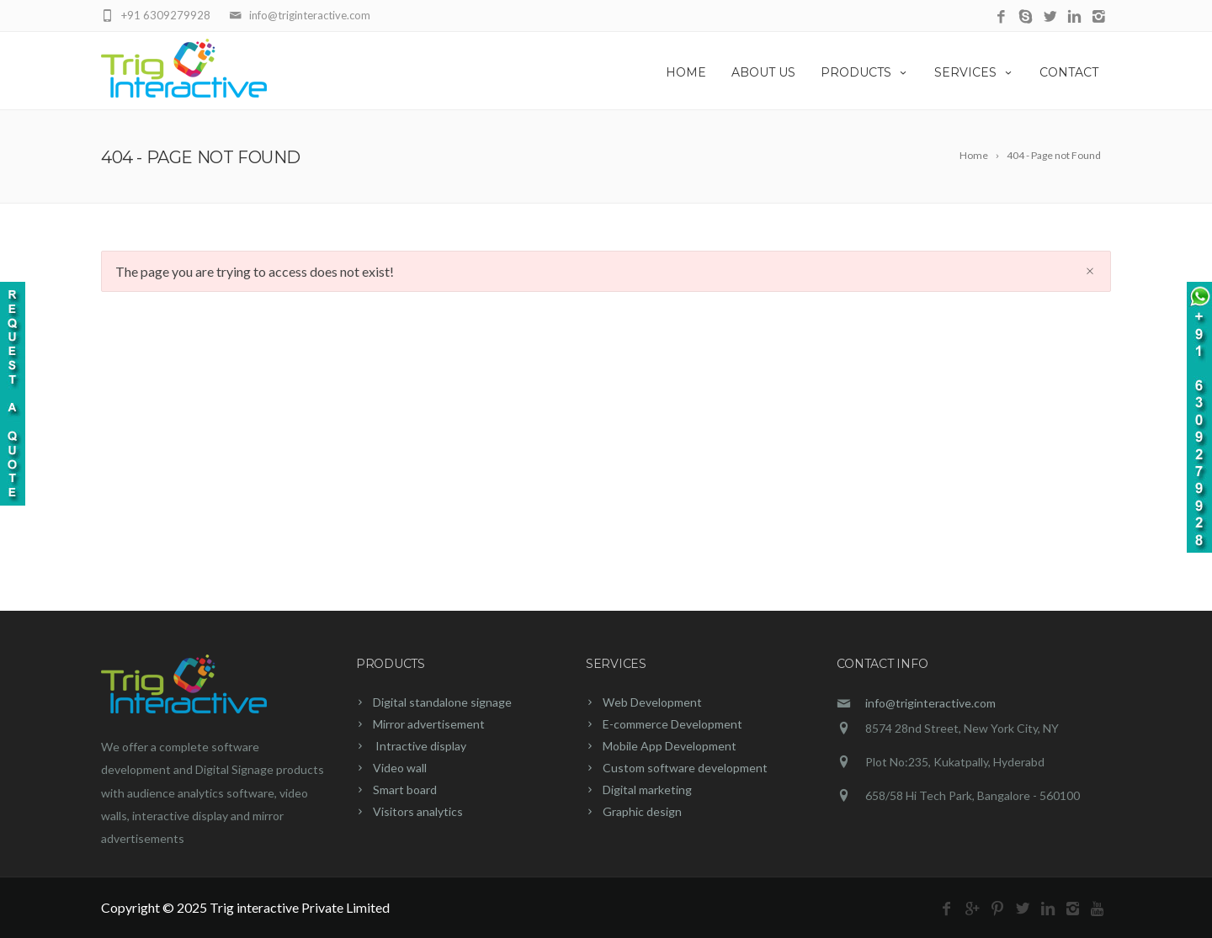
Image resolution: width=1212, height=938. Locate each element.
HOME (686, 72)
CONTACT (1068, 72)
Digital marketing (647, 789)
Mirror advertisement (429, 724)
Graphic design (642, 811)
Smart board (405, 789)
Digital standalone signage (442, 702)
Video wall (400, 767)
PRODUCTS (865, 72)
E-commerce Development (672, 724)
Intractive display (419, 746)
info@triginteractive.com (930, 703)
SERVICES (974, 72)
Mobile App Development (669, 746)
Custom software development (685, 767)
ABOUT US (763, 72)
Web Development (652, 702)
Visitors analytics (418, 811)
